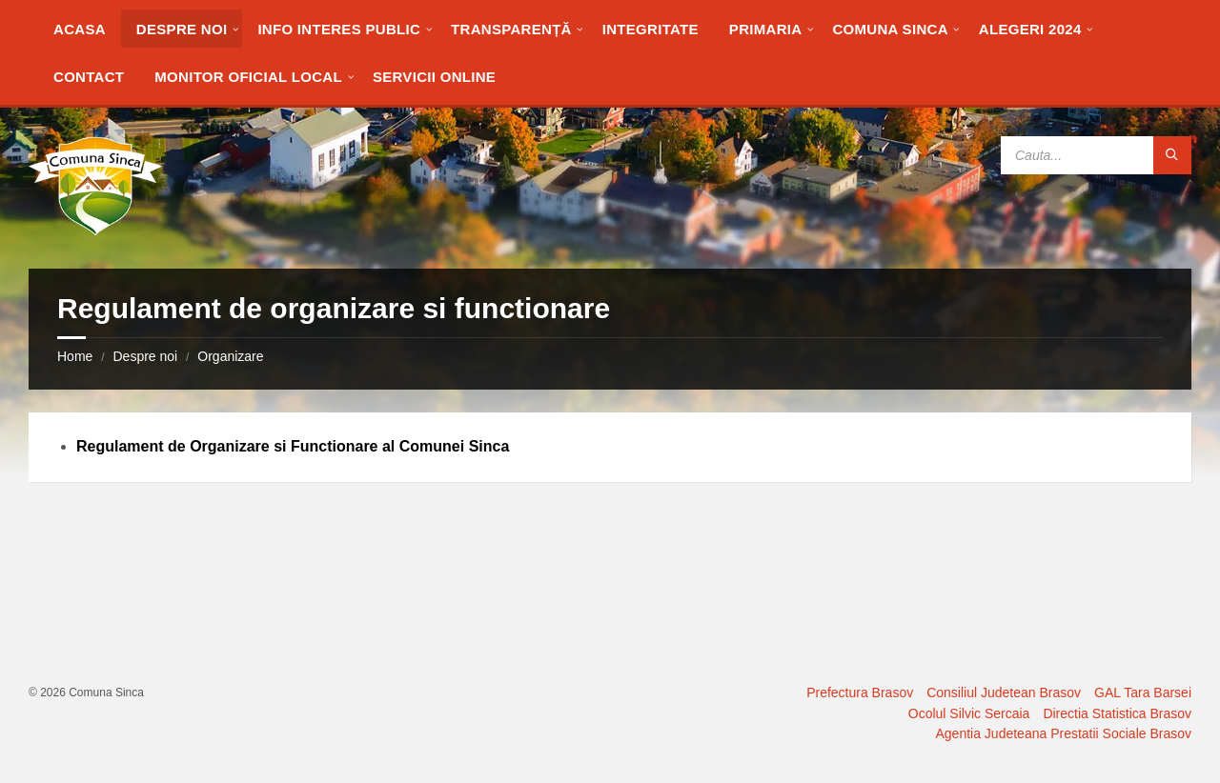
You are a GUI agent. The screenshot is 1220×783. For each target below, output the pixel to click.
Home (74, 356)
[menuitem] (79, 29)
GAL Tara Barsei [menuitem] (1142, 692)
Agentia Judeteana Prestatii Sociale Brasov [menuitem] (1064, 733)
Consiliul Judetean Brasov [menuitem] (1003, 692)
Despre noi (144, 356)
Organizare (230, 356)
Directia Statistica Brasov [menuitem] (1117, 713)
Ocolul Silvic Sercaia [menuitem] (969, 713)
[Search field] (1096, 155)
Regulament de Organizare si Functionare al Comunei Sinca (292, 446)
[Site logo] (95, 231)
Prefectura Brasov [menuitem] (859, 692)
